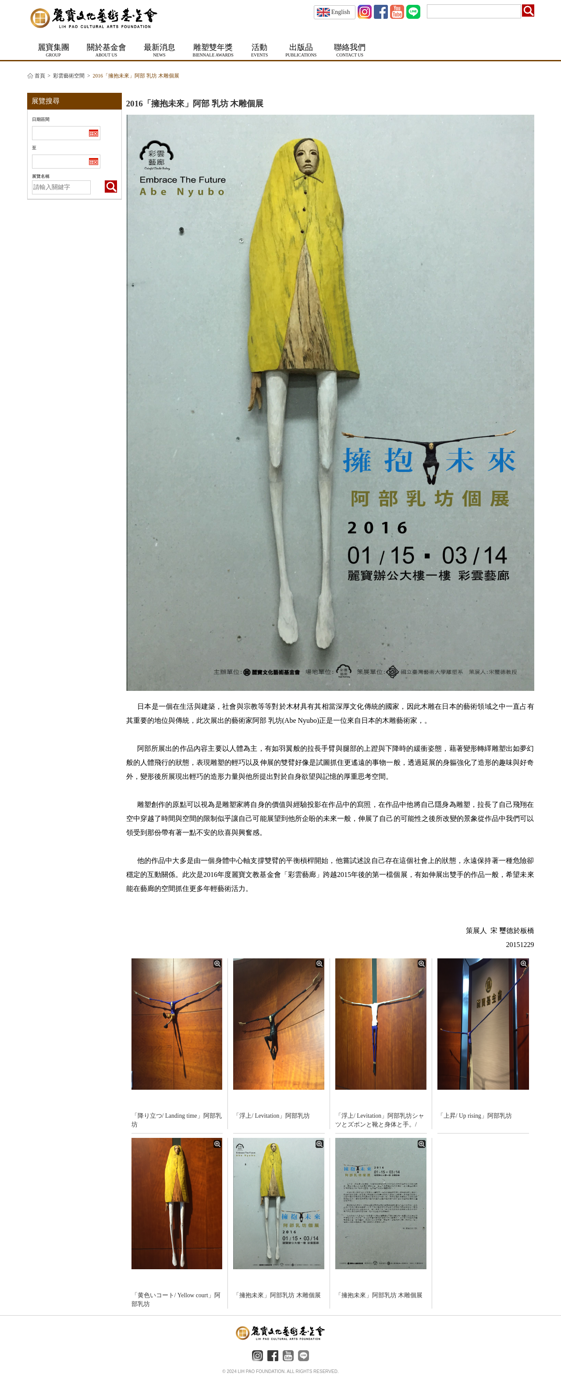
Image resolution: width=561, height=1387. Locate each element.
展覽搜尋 (46, 101)
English (333, 12)
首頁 (40, 76)
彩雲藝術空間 (69, 76)
